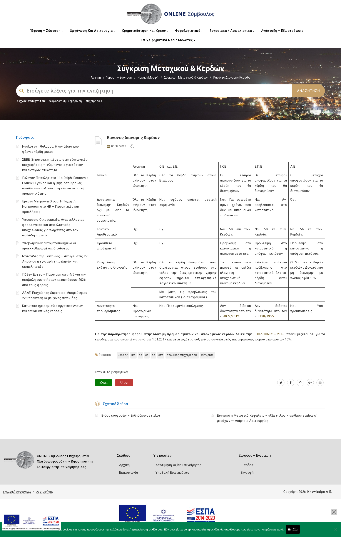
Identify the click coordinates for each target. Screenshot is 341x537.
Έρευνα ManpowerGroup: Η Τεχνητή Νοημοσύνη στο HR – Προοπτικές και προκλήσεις (50, 206)
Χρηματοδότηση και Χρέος (145, 31)
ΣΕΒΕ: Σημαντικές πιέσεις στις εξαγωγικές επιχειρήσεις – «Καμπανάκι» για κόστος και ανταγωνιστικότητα (54, 165)
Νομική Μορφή (148, 77)
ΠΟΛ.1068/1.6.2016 (270, 334)
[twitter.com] (281, 383)
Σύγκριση (207, 355)
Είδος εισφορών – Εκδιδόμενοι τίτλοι (131, 415)
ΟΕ (140, 355)
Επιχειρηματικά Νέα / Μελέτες (168, 40)
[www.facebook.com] (291, 383)
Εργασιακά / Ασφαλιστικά (231, 31)
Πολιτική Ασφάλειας (17, 491)
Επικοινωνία (128, 473)
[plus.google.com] (310, 383)
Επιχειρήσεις (93, 101)
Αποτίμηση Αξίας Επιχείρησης (178, 465)
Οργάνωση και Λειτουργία (92, 31)
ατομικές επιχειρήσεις (182, 355)
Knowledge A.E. (319, 492)
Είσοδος (247, 465)
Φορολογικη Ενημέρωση (65, 101)
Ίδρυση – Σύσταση (47, 31)
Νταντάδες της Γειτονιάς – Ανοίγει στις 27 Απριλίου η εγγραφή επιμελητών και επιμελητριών (54, 261)
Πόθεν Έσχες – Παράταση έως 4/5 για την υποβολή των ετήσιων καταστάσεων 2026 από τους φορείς (54, 280)
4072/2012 (231, 316)
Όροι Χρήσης (44, 491)
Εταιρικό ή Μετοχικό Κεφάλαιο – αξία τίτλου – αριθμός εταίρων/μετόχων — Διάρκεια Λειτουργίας (266, 418)
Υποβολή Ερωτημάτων (172, 473)
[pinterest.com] (300, 383)
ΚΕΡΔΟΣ (123, 355)
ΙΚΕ (133, 355)
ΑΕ (153, 355)
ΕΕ (147, 355)
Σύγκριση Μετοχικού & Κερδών (186, 77)
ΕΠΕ (160, 355)
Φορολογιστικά (189, 31)
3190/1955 (266, 316)
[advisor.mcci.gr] (320, 383)
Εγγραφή (247, 473)
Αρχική (96, 77)
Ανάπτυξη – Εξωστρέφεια (283, 31)
